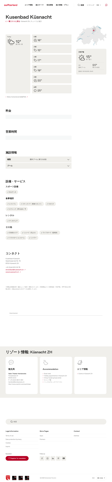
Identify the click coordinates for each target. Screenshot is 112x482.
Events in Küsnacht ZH (85, 373)
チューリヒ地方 (36, 21)
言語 (98, 5)
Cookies (8, 443)
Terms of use (9, 435)
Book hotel (47, 373)
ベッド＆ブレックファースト (53, 382)
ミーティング (90, 5)
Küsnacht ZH (41, 352)
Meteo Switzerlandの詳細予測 (17, 97)
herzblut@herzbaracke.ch (16, 382)
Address (76, 435)
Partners (42, 439)
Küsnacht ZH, (25, 21)
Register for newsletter (18, 457)
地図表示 (91, 35)
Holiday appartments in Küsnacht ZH (55, 376)
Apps (41, 435)
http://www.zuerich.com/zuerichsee (19, 384)
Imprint (8, 446)
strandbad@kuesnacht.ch (15, 270)
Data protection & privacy (14, 439)
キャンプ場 (47, 380)
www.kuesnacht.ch (13, 272)
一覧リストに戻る (13, 21)
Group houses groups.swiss (52, 378)
